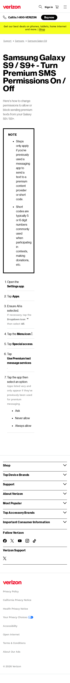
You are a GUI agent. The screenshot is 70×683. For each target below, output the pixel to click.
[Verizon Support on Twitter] (5, 558)
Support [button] (9, 484)
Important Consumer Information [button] (26, 522)
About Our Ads (11, 651)
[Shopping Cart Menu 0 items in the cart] (57, 7)
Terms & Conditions (14, 643)
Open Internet (11, 634)
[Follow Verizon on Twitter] (12, 541)
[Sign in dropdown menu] (49, 7)
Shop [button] (6, 465)
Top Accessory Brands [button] (19, 512)
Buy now (49, 17)
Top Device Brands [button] (16, 474)
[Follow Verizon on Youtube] (20, 541)
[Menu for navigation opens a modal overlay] (65, 7)
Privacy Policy (11, 591)
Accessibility (10, 626)
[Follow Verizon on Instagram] (27, 541)
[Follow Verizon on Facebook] (5, 541)
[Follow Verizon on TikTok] (35, 541)
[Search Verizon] (40, 7)
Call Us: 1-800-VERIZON (22, 17)
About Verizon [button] (13, 493)
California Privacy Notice (17, 600)
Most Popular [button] (12, 503)
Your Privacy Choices (18, 617)
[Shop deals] (42, 29)
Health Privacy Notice (15, 608)
